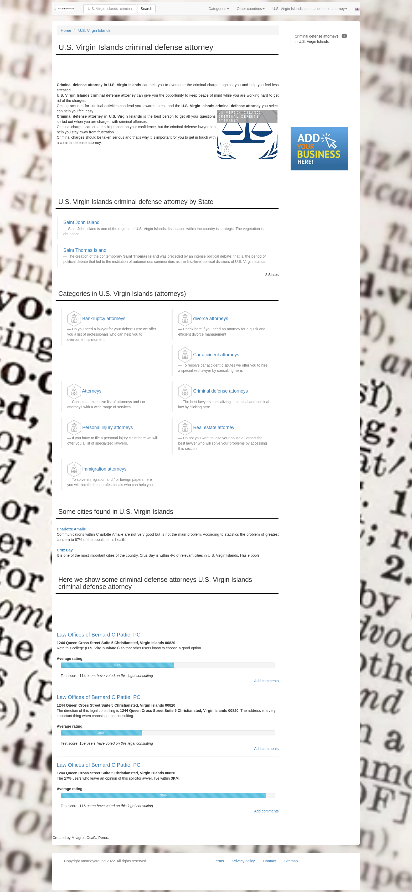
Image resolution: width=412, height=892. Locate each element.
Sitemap (291, 861)
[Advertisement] (152, 69)
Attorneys (91, 391)
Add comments (266, 681)
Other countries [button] (251, 9)
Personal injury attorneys (107, 427)
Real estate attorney (213, 427)
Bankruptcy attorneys (103, 318)
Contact (269, 861)
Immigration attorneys (104, 469)
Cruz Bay (65, 550)
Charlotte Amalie (71, 529)
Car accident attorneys (216, 354)
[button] (357, 8)
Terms (219, 861)
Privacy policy (243, 861)
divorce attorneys (210, 318)
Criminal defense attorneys (220, 391)
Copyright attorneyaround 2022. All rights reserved (105, 861)
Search (146, 9)
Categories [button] (218, 9)
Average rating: (70, 658)
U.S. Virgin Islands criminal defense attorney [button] (309, 9)
